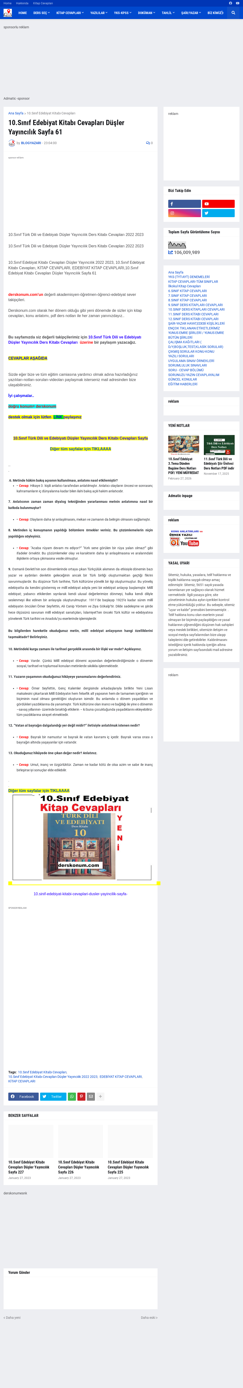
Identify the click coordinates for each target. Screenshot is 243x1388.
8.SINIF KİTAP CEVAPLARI (187, 300)
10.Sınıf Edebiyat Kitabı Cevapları (51, 113)
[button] (222, 13)
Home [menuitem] (23, 13)
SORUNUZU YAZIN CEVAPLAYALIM (193, 375)
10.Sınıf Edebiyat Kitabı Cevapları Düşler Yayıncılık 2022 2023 (53, 1076)
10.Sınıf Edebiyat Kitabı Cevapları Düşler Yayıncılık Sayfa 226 (78, 1167)
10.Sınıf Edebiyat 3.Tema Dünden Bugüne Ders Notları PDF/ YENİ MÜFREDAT (183, 466)
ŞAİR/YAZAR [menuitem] (189, 13)
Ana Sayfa (15, 113)
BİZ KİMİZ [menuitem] (214, 13)
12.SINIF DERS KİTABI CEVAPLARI (193, 319)
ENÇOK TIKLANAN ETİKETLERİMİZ (194, 328)
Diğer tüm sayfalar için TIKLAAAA (80, 449)
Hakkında (22, 3)
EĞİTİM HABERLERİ (182, 384)
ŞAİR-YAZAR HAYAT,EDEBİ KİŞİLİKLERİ (196, 323)
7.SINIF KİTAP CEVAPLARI (187, 296)
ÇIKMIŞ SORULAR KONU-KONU (191, 351)
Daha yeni (13, 1317)
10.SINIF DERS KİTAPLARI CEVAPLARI (196, 309)
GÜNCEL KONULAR (182, 379)
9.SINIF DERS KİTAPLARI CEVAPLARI (195, 305)
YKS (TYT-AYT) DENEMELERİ (189, 277)
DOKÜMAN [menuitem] (145, 13)
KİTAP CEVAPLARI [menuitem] (68, 13)
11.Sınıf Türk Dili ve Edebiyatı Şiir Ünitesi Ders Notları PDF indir (219, 463)
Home (7, 3)
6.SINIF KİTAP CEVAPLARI (187, 291)
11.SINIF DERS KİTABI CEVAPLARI (193, 314)
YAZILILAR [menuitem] (97, 13)
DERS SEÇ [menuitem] (40, 13)
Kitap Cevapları (43, 3)
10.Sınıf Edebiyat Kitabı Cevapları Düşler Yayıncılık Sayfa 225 (128, 1167)
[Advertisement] (80, 954)
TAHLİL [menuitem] (167, 13)
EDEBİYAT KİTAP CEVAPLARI (121, 1076)
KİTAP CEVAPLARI (21, 1080)
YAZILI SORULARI (181, 356)
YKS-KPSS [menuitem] (121, 13)
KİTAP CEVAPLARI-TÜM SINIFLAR (193, 281)
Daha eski (148, 1317)
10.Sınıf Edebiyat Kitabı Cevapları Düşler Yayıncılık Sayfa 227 (28, 1167)
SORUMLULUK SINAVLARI (187, 365)
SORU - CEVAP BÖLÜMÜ (186, 370)
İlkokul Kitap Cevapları (184, 286)
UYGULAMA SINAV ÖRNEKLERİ (191, 361)
